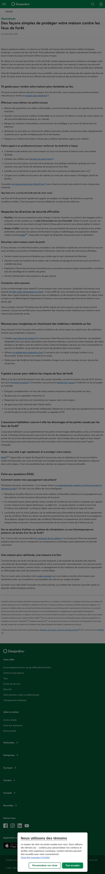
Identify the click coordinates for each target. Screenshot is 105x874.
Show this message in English (35, 857)
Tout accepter (72, 865)
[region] (53, 852)
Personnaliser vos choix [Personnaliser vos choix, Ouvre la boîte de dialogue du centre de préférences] (44, 865)
